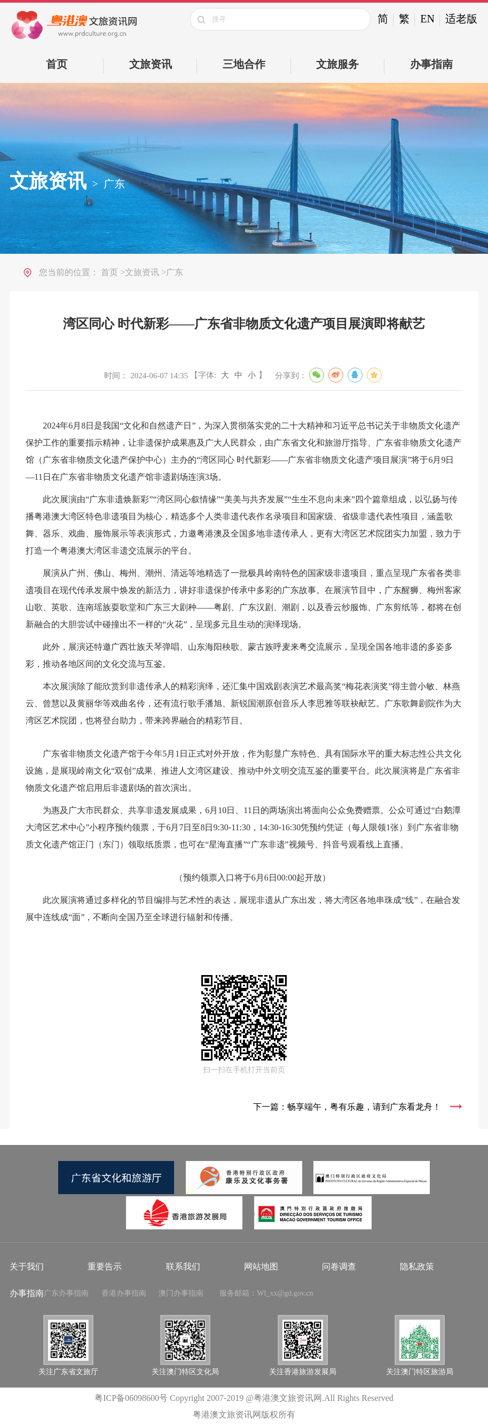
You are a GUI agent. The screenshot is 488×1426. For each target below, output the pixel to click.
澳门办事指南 (181, 1293)
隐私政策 (417, 1266)
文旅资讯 (150, 64)
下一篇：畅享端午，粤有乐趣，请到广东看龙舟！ (347, 1106)
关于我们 (27, 1266)
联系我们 (183, 1266)
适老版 (461, 19)
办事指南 (431, 64)
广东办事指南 (66, 1293)
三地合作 (244, 64)
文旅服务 (337, 64)
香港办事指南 (123, 1293)
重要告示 (105, 1266)
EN (427, 19)
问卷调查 (339, 1266)
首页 (56, 64)
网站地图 (261, 1266)
